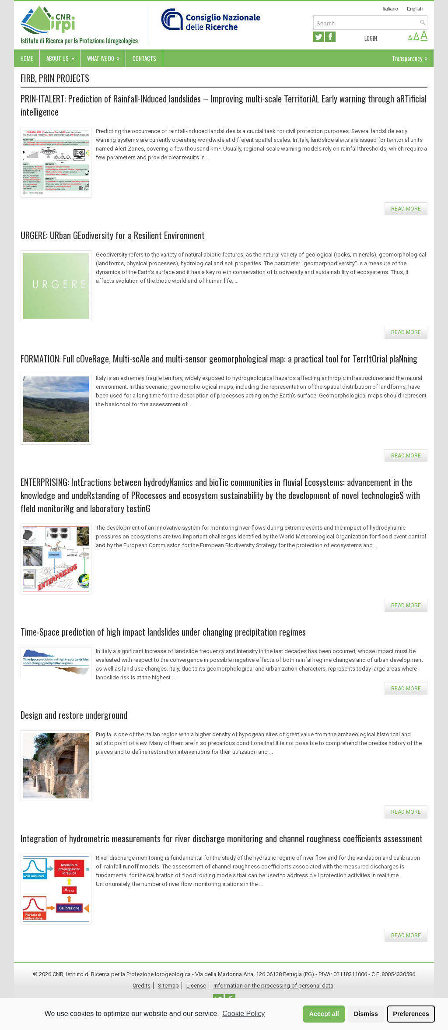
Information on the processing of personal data (273, 985)
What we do (106, 56)
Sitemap (168, 985)
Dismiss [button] (366, 1013)
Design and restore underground (74, 714)
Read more (406, 209)
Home (27, 58)
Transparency (413, 56)
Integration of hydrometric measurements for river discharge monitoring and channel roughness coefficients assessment (222, 838)
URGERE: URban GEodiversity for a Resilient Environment (113, 235)
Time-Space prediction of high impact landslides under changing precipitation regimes (163, 631)
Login (370, 38)
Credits (141, 985)
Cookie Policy (243, 1013)
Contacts (144, 58)
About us (63, 56)
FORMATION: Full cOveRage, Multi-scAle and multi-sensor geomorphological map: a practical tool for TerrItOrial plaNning (219, 358)
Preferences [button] (411, 1013)
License (196, 985)
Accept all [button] (324, 1013)
